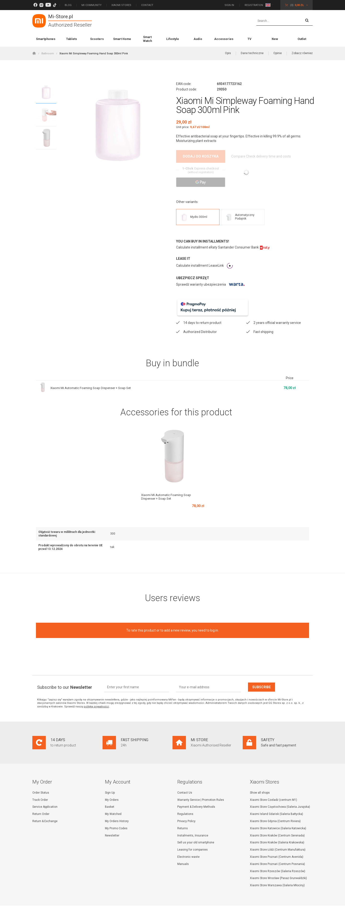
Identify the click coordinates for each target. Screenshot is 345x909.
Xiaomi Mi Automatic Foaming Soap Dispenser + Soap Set (94, 376)
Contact (147, 5)
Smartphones (45, 39)
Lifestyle (172, 39)
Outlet (302, 39)
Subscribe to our (64, 674)
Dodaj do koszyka (201, 156)
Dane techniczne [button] (252, 53)
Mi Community (91, 5)
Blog (68, 5)
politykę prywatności (96, 694)
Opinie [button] (277, 53)
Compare (237, 156)
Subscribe (261, 675)
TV (249, 39)
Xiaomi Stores (121, 5)
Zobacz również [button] (302, 53)
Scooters (97, 39)
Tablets (71, 39)
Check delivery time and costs (273, 156)
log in (214, 618)
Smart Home (122, 39)
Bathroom (47, 53)
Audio (198, 39)
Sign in (229, 5)
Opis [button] (228, 53)
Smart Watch (147, 39)
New (275, 39)
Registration (254, 5)
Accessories (223, 39)
